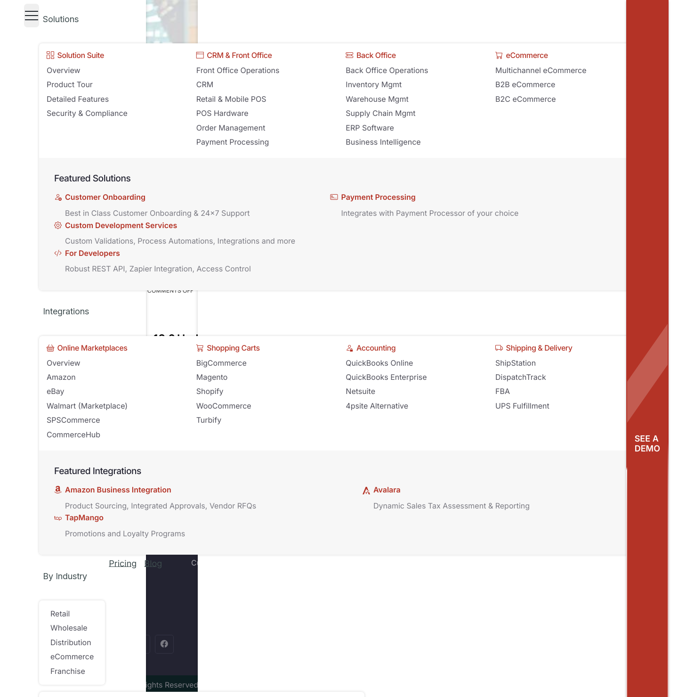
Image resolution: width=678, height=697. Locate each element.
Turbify (208, 420)
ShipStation (515, 363)
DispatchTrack (520, 377)
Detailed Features (78, 99)
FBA (502, 391)
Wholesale (69, 627)
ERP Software (370, 127)
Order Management (231, 127)
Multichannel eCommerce (541, 70)
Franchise (67, 671)
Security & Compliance (87, 113)
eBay (56, 391)
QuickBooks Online (379, 363)
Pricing (123, 563)
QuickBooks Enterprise (386, 377)
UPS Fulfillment (522, 405)
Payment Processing (232, 142)
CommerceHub (73, 434)
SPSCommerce (73, 420)
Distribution (70, 642)
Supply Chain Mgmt (380, 113)
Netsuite (360, 391)
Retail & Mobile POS (231, 99)
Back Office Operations (387, 70)
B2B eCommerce (525, 84)
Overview (64, 70)
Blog (153, 563)
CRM (204, 84)
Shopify (210, 391)
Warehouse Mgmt (377, 99)
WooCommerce (223, 405)
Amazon (61, 377)
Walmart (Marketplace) (87, 405)
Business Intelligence (383, 142)
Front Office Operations (238, 70)
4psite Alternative (377, 405)
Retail (60, 613)
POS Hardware (222, 113)
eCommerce (72, 656)
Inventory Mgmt (374, 84)
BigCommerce (221, 363)
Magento (212, 377)
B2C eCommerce (525, 99)
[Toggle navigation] (31, 15)
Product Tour (70, 84)
